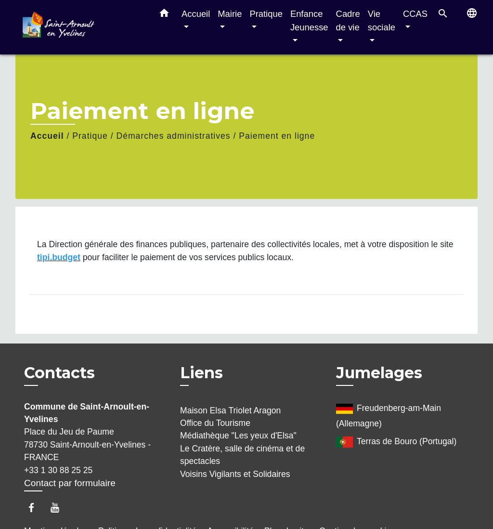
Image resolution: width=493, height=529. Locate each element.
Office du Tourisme (215, 423)
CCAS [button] (415, 14)
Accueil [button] (196, 14)
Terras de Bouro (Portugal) (396, 442)
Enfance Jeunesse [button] (309, 20)
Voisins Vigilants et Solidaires (235, 474)
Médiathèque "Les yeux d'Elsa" (238, 435)
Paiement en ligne (277, 136)
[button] (164, 14)
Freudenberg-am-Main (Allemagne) (388, 414)
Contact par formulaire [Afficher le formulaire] (70, 483)
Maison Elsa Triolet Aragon (230, 410)
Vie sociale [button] (381, 20)
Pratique (90, 136)
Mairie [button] (230, 14)
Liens (201, 372)
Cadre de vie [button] (348, 20)
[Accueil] (83, 27)
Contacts (59, 373)
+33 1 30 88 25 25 (58, 470)
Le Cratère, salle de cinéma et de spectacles (242, 455)
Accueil (47, 136)
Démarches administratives (173, 136)
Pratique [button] (266, 14)
